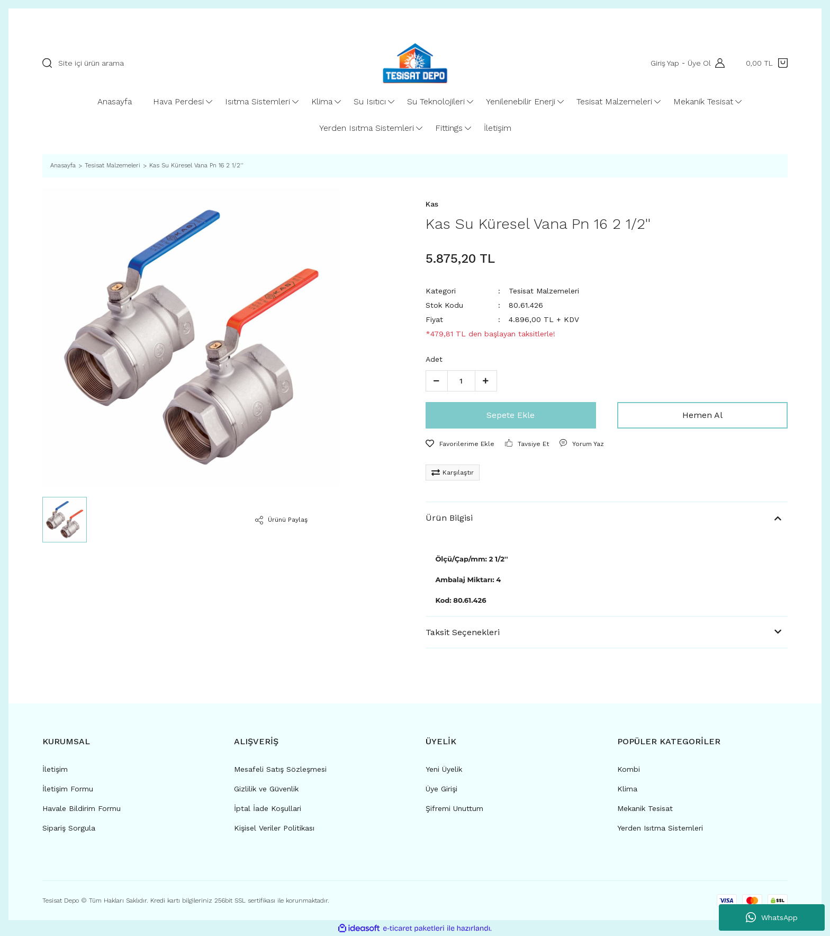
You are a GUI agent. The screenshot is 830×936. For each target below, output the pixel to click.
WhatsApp (772, 917)
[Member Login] (717, 63)
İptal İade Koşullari (267, 808)
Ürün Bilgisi (449, 518)
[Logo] (415, 63)
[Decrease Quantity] (436, 381)
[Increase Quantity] (486, 381)
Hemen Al (702, 415)
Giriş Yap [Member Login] (663, 63)
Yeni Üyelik (444, 769)
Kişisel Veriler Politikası (274, 828)
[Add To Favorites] (460, 444)
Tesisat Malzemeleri (544, 291)
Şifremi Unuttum (454, 808)
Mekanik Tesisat (645, 808)
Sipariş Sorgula (68, 828)
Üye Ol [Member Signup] (698, 63)
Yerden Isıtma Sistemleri (660, 828)
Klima (627, 789)
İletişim (55, 769)
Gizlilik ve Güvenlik (266, 789)
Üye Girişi (441, 789)
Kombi (628, 769)
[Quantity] (461, 381)
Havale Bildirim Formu (81, 808)
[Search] (191, 63)
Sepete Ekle (510, 415)
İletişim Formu (67, 789)
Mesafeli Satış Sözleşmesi (280, 769)
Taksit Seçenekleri (463, 632)
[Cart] (767, 63)
